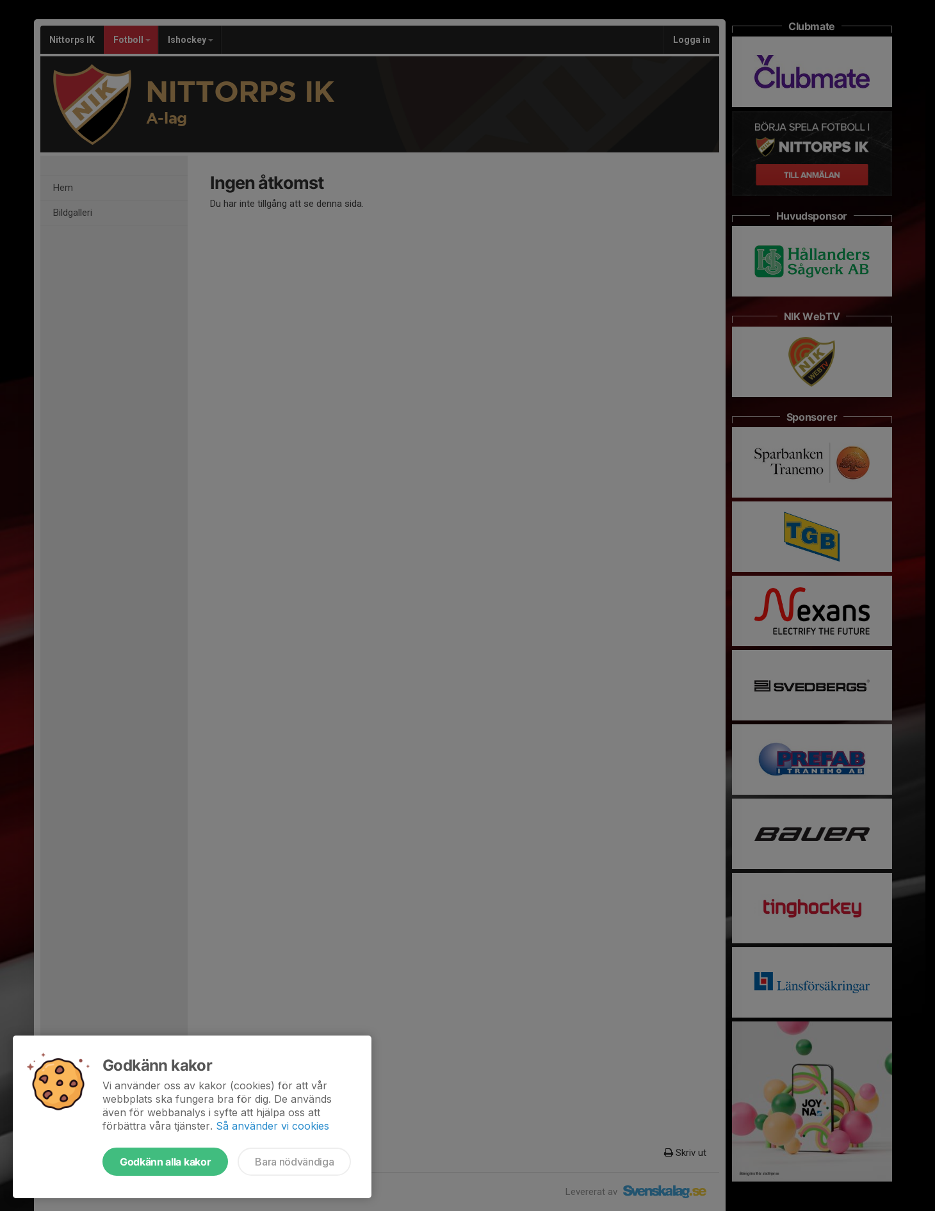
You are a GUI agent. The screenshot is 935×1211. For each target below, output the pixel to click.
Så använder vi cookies (272, 1125)
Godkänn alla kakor (165, 1161)
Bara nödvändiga (294, 1161)
